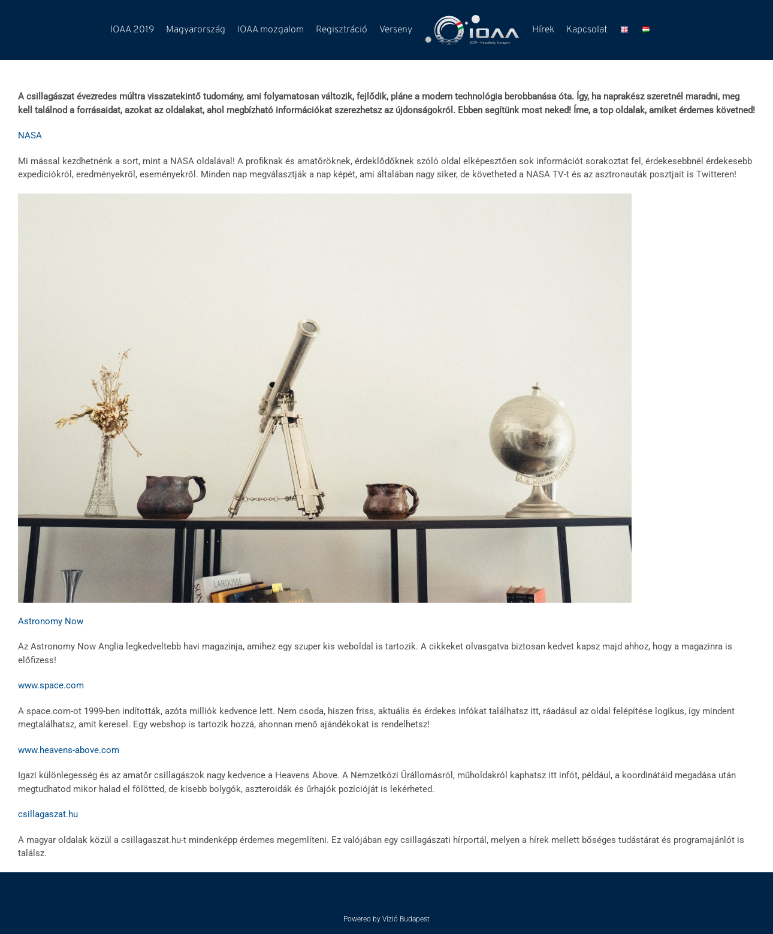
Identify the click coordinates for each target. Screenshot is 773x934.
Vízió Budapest (406, 919)
